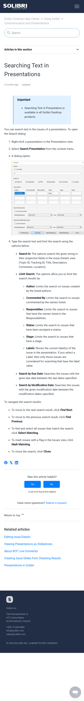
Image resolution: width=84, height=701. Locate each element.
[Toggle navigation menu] (77, 6)
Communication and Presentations (26, 23)
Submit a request (56, 503)
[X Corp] (11, 462)
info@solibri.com (15, 630)
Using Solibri (52, 19)
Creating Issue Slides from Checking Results (32, 558)
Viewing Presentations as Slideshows (28, 544)
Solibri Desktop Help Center (21, 19)
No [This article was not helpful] (51, 484)
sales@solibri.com (15, 634)
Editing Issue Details (17, 537)
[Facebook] (6, 462)
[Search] (42, 32)
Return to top (14, 515)
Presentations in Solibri (19, 565)
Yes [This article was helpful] (32, 484)
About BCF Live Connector (21, 551)
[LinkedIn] (16, 462)
